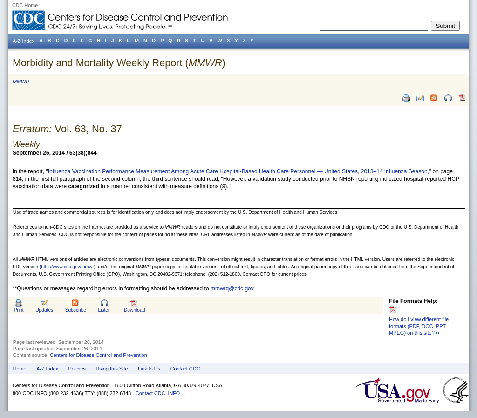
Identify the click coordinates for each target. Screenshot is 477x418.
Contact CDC (185, 368)
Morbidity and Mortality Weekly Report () (119, 63)
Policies (77, 368)
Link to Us (149, 368)
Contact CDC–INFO (158, 393)
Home (20, 368)
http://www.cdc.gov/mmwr (67, 266)
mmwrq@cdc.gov (232, 288)
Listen (104, 310)
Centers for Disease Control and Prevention (98, 355)
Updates (44, 310)
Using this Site (111, 368)
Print (19, 310)
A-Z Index (47, 368)
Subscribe (75, 310)
